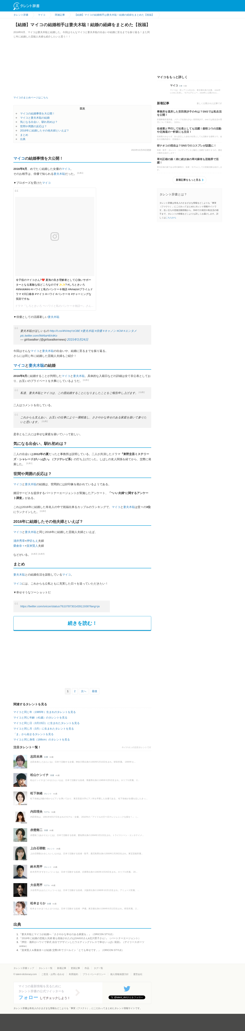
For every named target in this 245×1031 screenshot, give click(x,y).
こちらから (171, 217)
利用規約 (73, 974)
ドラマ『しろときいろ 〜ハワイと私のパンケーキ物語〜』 (50, 305)
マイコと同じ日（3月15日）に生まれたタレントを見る (46, 723)
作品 (87, 968)
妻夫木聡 (59, 173)
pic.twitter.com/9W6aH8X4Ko (38, 335)
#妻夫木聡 (87, 330)
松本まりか (38, 903)
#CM (120, 330)
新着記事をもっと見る (188, 179)
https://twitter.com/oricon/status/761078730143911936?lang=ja (60, 606)
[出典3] (34, 554)
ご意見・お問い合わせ (52, 974)
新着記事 (61, 968)
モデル (47, 812)
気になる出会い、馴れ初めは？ (39, 121)
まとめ (24, 134)
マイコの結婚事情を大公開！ (37, 113)
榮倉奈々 (19, 545)
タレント (48, 794)
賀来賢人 (32, 545)
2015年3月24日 (77, 339)
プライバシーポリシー (94, 974)
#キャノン (109, 330)
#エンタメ (129, 330)
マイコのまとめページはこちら (30, 97)
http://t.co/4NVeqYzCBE (65, 330)
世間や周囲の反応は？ (33, 126)
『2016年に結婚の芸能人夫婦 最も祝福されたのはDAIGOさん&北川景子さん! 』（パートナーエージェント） (80, 938)
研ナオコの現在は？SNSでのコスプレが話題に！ (186, 145)
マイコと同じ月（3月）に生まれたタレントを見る (43, 728)
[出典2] (43, 511)
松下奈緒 (36, 793)
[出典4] (41, 554)
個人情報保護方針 (119, 974)
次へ (83, 691)
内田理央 (36, 811)
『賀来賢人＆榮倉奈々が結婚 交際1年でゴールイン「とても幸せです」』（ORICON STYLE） (71, 950)
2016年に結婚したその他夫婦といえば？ (44, 130)
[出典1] (80, 173)
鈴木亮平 (36, 866)
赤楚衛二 (36, 830)
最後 (94, 691)
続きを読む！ (82, 623)
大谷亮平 (36, 885)
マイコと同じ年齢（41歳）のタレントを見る (40, 717)
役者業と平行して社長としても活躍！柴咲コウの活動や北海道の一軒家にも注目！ (189, 130)
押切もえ (32, 540)
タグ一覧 (98, 968)
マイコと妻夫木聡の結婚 (35, 117)
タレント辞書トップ (23, 968)
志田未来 (36, 756)
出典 (22, 139)
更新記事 (75, 968)
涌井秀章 (19, 540)
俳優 (52, 775)
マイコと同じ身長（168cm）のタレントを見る (41, 739)
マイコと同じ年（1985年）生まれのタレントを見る (44, 712)
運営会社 (137, 974)
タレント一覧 (45, 968)
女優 (46, 757)
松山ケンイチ (39, 775)
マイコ (19, 158)
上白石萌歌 (38, 848)
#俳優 (98, 330)
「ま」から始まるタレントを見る (33, 734)
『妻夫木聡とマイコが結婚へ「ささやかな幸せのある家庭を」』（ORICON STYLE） (66, 934)
